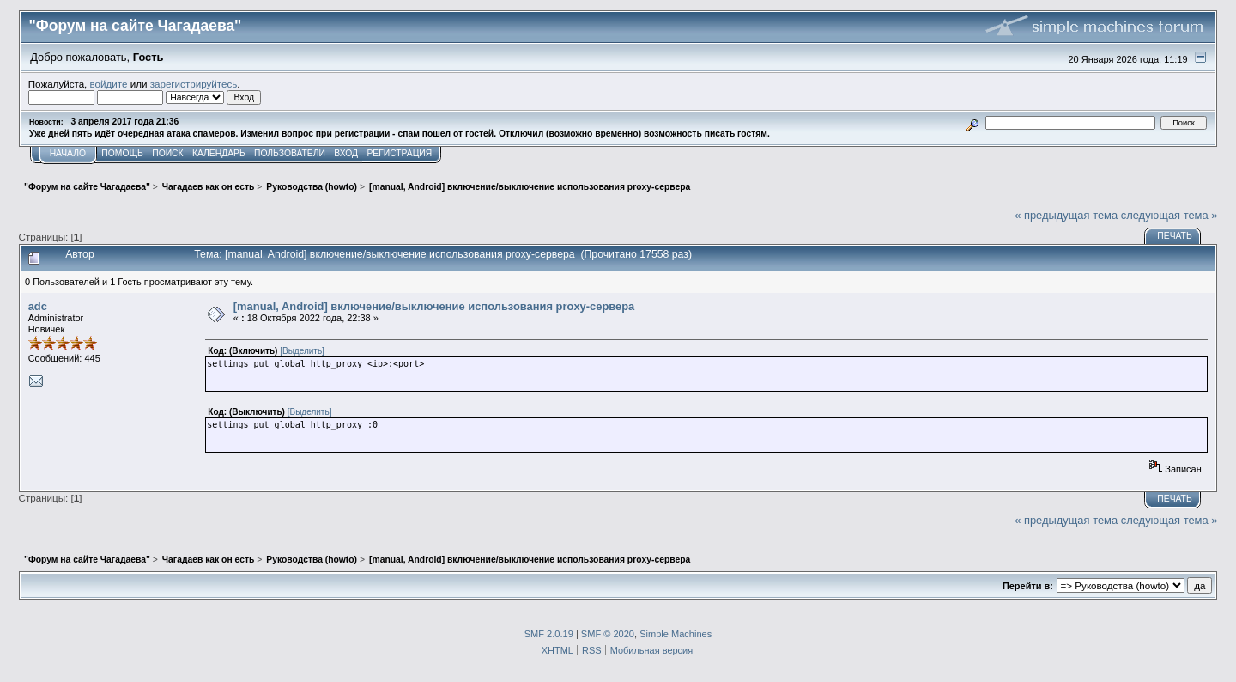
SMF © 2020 (607, 634)
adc (37, 306)
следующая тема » (1169, 215)
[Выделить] (302, 351)
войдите (109, 83)
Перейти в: (1028, 586)
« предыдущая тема (1066, 215)
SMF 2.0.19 (548, 634)
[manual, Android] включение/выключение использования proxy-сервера (433, 306)
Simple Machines (675, 634)
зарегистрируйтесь (194, 83)
